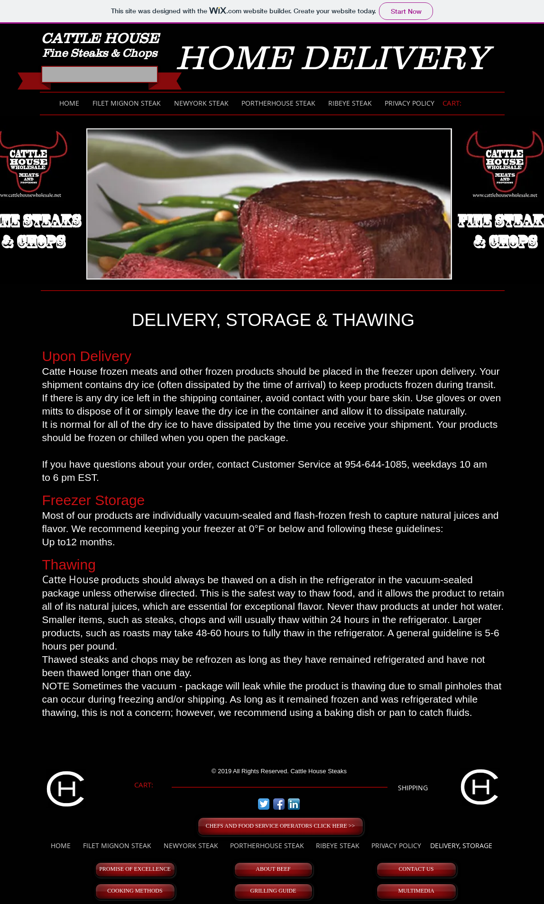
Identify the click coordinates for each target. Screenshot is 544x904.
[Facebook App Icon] (279, 804)
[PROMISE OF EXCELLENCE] (135, 869)
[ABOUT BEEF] (273, 869)
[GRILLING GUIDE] (273, 891)
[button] (269, 204)
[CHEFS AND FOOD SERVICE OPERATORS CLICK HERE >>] (280, 826)
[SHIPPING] (412, 788)
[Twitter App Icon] (263, 804)
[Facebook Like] (101, 77)
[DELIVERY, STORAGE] (461, 846)
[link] (457, 103)
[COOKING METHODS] (135, 891)
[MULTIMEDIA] (416, 891)
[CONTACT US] (416, 869)
